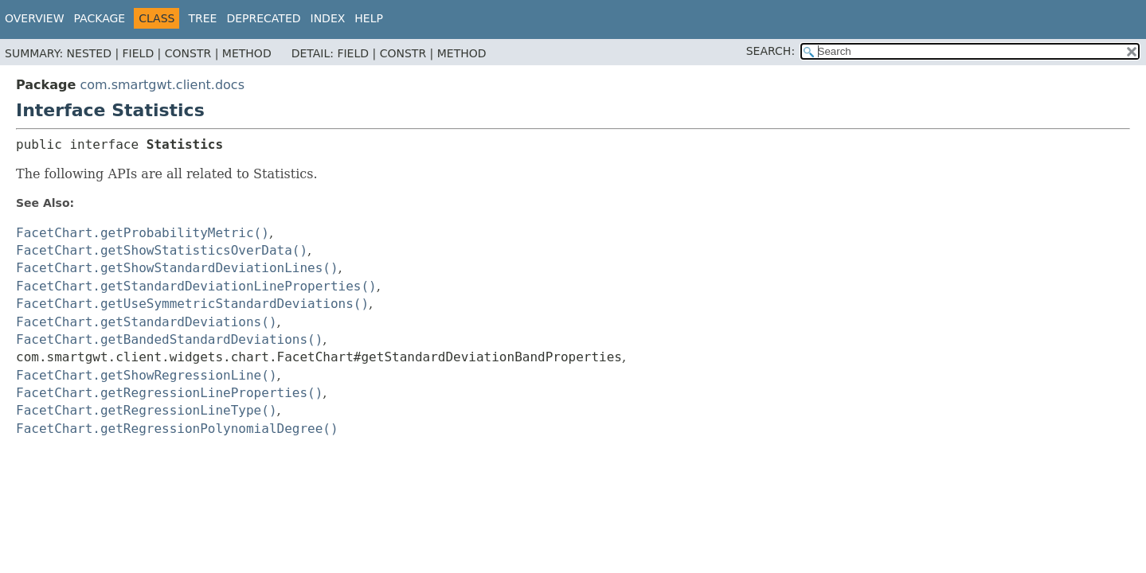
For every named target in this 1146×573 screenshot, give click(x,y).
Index (328, 18)
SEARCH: (770, 51)
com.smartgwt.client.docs (162, 84)
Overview (35, 18)
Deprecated (263, 18)
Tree (202, 18)
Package (100, 18)
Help (368, 18)
